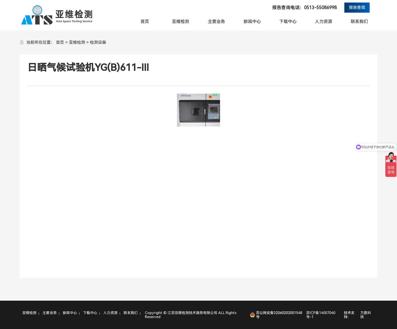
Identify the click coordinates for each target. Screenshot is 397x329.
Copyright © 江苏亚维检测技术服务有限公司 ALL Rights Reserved (190, 315)
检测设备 (98, 42)
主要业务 (216, 21)
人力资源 (323, 21)
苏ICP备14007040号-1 (320, 315)
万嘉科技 (365, 315)
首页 (145, 21)
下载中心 (287, 21)
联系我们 (359, 21)
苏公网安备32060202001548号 (279, 315)
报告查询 (357, 7)
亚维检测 (180, 21)
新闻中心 (252, 21)
